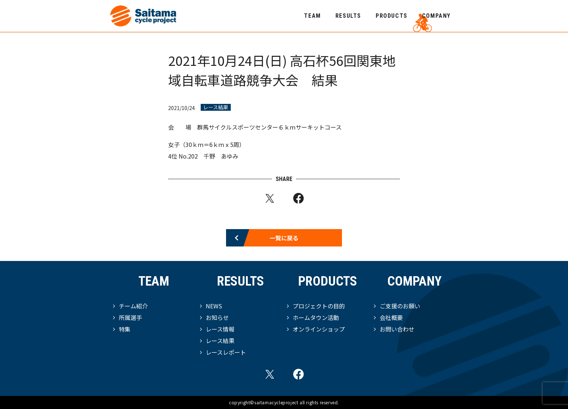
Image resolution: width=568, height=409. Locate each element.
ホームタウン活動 (316, 317)
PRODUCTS (392, 15)
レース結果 (215, 107)
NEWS (214, 306)
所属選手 (130, 317)
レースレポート (226, 352)
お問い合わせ (397, 329)
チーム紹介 (133, 306)
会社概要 (391, 317)
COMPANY (436, 15)
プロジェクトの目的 (319, 306)
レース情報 (220, 329)
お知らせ (217, 317)
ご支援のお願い (400, 306)
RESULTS (348, 15)
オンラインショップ (319, 329)
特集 (124, 329)
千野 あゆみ (221, 156)
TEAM (312, 15)
